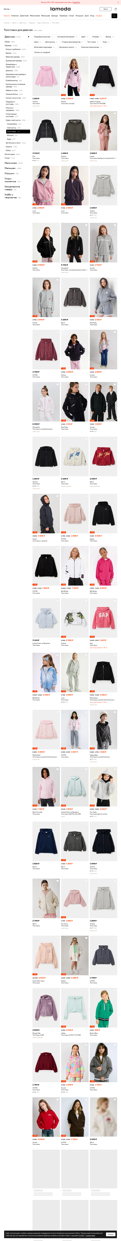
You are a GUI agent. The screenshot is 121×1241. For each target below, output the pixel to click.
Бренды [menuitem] (54, 16)
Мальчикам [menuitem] (35, 16)
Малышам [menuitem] (45, 16)
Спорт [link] (7, 158)
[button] (60, 2)
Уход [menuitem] (92, 16)
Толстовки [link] (11, 131)
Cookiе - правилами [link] (86, 1235)
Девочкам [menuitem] (24, 16)
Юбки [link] (8, 150)
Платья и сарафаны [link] (10, 109)
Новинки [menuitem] (15, 16)
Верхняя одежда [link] (13, 57)
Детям (8, 9)
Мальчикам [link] (11, 163)
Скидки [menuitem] (99, 16)
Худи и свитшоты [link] (43, 23)
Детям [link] (14, 23)
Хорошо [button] (110, 1234)
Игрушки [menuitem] (79, 16)
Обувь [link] (7, 42)
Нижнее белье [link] (12, 94)
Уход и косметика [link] (10, 180)
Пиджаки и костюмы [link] (10, 103)
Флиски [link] (10, 135)
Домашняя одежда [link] (14, 60)
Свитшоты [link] (11, 128)
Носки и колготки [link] (13, 98)
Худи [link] (9, 139)
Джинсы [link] (9, 70)
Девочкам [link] (22, 23)
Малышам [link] (10, 168)
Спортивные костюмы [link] (11, 115)
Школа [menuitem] (7, 16)
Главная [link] (6, 23)
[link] (60, 9)
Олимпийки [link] (12, 124)
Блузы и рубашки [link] (13, 49)
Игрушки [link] (9, 173)
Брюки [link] (8, 53)
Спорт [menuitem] (71, 16)
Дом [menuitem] (87, 16)
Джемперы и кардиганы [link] (11, 65)
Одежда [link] (32, 23)
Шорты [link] (9, 147)
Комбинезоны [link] (12, 80)
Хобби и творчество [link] (11, 196)
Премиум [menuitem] (63, 16)
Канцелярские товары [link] (12, 188)
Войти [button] (106, 9)
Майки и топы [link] (12, 90)
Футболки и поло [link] (13, 143)
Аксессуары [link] (10, 154)
